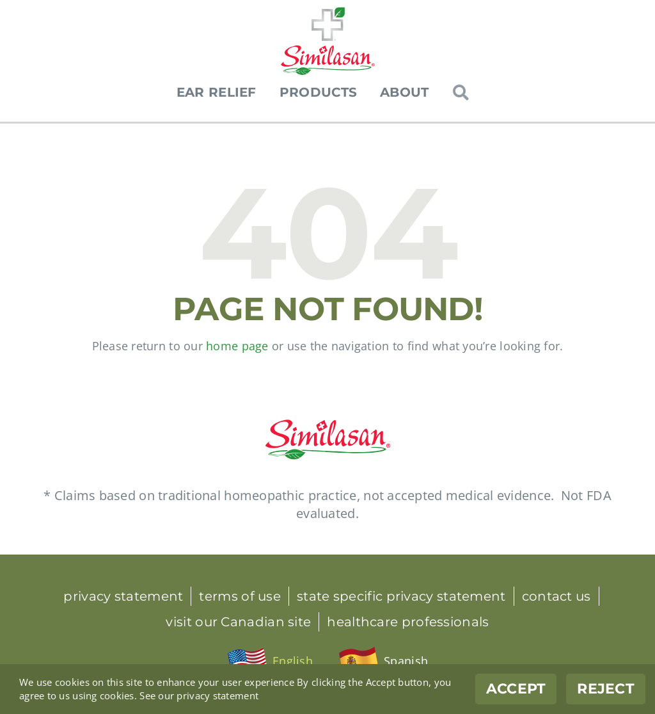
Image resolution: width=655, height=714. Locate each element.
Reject (606, 688)
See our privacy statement (198, 695)
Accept (516, 688)
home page (237, 345)
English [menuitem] (292, 661)
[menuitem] (270, 661)
